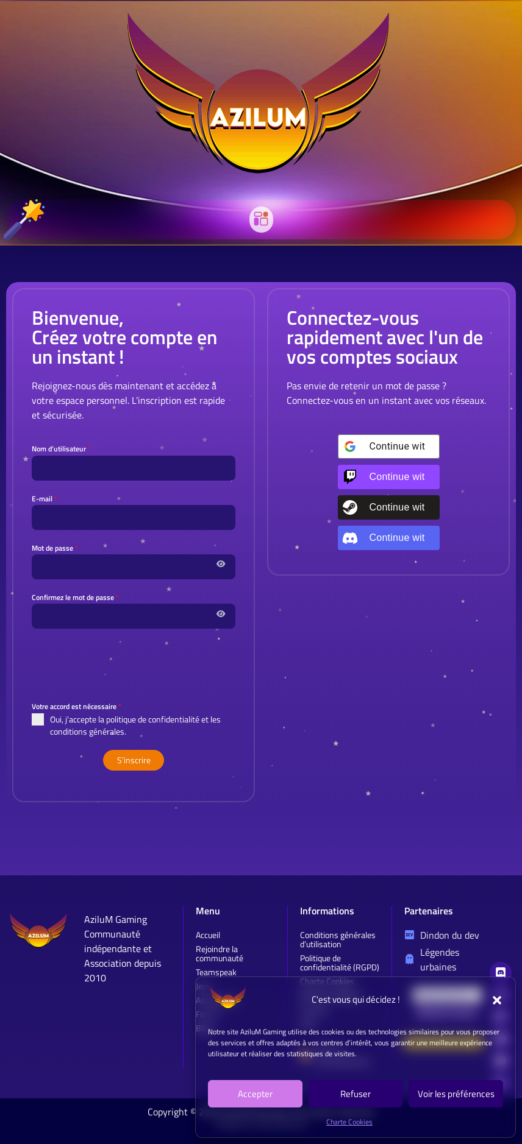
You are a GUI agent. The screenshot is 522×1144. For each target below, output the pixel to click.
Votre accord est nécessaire (76, 706)
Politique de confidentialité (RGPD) (339, 962)
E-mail (44, 498)
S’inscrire (134, 760)
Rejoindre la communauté (219, 953)
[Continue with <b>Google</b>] (389, 446)
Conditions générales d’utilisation (338, 939)
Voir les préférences (456, 1094)
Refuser (355, 1094)
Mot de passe (55, 548)
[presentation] (133, 664)
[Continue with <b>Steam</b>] (389, 507)
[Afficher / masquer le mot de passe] (220, 563)
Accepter (255, 1094)
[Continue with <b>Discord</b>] (389, 538)
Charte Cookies (349, 1122)
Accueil (208, 934)
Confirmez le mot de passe (75, 597)
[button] (497, 1000)
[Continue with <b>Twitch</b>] (389, 477)
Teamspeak (216, 972)
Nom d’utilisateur (61, 448)
